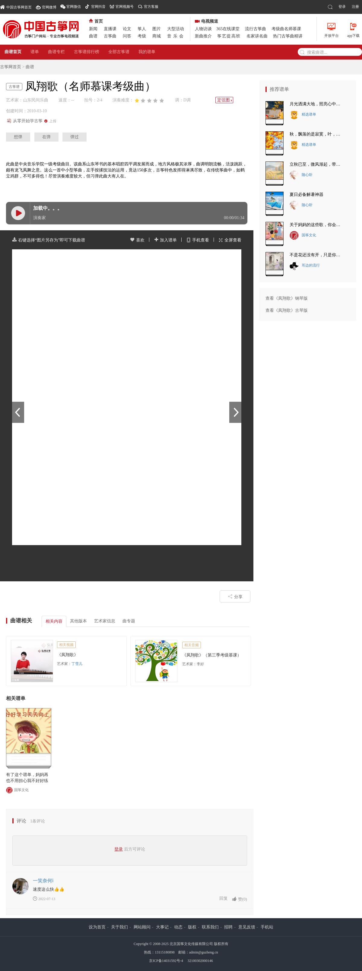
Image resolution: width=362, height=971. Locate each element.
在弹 (46, 137)
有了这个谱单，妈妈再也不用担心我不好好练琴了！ (27, 778)
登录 (342, 7)
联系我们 (210, 927)
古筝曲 (110, 36)
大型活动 (175, 29)
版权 (192, 927)
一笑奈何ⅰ (43, 880)
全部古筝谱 (118, 52)
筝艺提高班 (229, 36)
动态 (178, 927)
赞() (239, 899)
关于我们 (119, 927)
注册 (355, 7)
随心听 (301, 175)
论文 (127, 29)
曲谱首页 (13, 52)
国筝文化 (17, 790)
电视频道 (206, 21)
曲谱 (93, 36)
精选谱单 (303, 114)
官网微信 (73, 7)
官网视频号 (125, 7)
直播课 (110, 29)
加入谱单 (165, 240)
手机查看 (197, 240)
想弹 (18, 137)
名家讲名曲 (257, 36)
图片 (156, 29)
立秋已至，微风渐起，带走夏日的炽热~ (317, 164)
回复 (223, 898)
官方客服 (151, 7)
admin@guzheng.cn (203, 952)
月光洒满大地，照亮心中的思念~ (317, 104)
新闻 (93, 29)
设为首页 (97, 927)
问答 (127, 36)
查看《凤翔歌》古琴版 (286, 310)
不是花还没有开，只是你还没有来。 (317, 255)
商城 (156, 36)
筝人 (142, 29)
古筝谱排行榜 (86, 52)
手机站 (267, 927)
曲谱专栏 (56, 52)
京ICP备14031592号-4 (166, 961)
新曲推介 (203, 36)
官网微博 (49, 7)
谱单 (34, 52)
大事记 (162, 927)
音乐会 (176, 36)
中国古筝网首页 (16, 6)
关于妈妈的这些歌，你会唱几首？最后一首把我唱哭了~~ (317, 224)
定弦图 (225, 100)
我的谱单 (146, 52)
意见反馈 (246, 927)
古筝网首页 (10, 67)
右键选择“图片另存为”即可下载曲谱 (48, 240)
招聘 (228, 927)
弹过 (74, 137)
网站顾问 (142, 927)
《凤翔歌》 (67, 655)
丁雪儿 (76, 664)
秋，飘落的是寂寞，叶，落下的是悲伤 (317, 134)
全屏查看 (229, 240)
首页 (96, 21)
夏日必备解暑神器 (306, 194)
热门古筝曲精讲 (288, 36)
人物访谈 (203, 29)
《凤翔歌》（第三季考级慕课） (211, 655)
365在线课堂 (228, 29)
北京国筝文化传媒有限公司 (191, 944)
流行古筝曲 (255, 29)
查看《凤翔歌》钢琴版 (286, 298)
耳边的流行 (305, 265)
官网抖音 (98, 7)
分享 (235, 596)
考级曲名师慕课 (286, 29)
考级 (142, 36)
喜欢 (137, 240)
